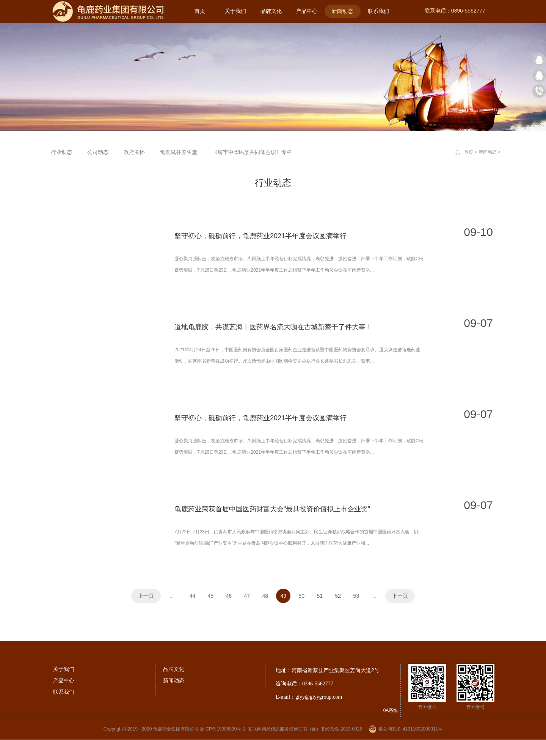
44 (193, 596)
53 (356, 596)
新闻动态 (488, 152)
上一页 (146, 596)
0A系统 (390, 710)
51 (320, 596)
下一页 (400, 596)
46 (229, 596)
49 (284, 596)
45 (211, 596)
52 (338, 596)
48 (265, 596)
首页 (200, 11)
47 (247, 596)
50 (302, 596)
